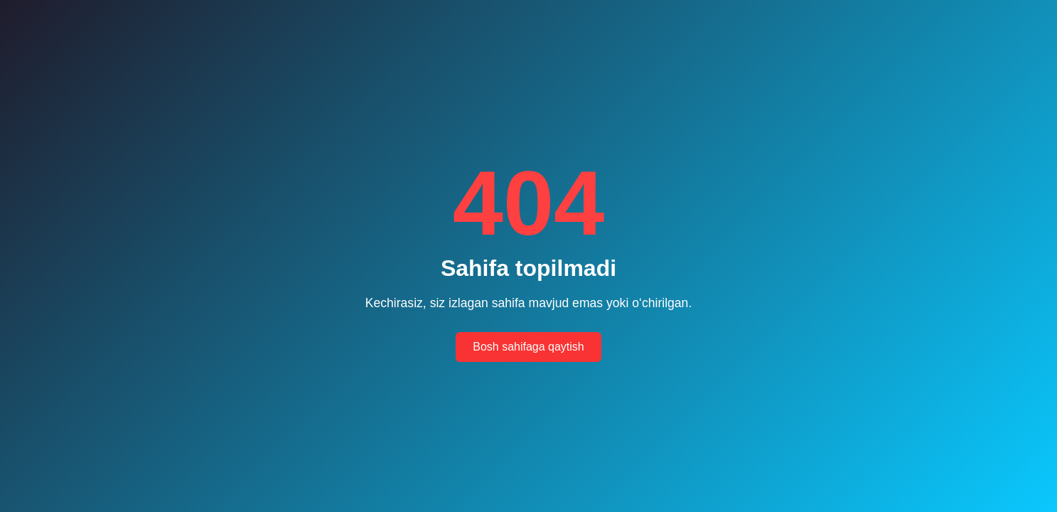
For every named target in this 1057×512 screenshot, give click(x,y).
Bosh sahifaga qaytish (528, 347)
